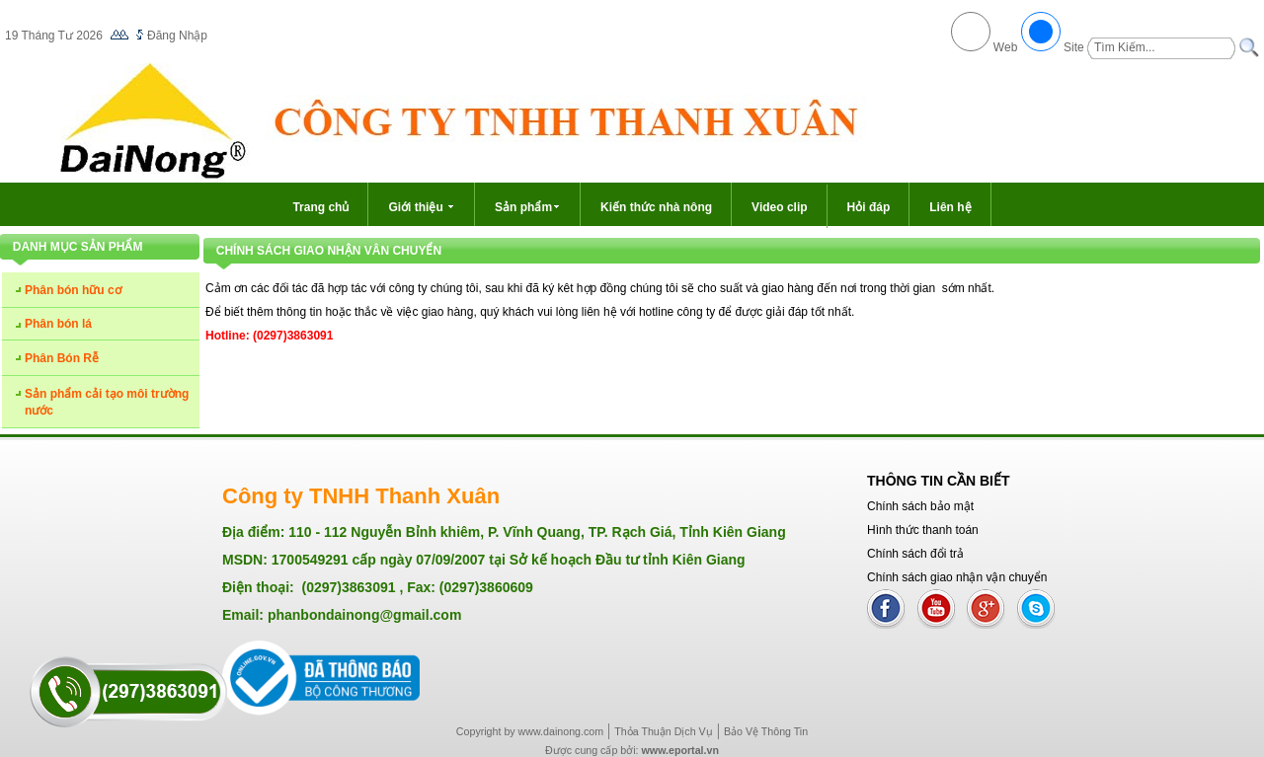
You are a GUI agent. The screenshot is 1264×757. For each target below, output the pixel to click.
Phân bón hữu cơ (73, 290)
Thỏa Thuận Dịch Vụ (663, 731)
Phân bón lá (58, 324)
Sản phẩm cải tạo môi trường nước (107, 402)
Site (1074, 47)
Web (1005, 47)
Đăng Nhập (177, 35)
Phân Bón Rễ (62, 358)
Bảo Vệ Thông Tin (766, 731)
